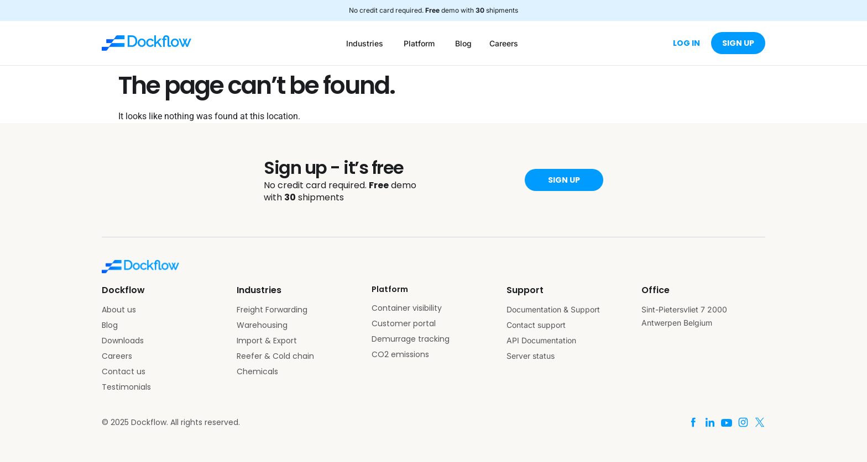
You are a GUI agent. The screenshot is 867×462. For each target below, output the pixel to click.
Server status (530, 355)
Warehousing (262, 325)
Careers (117, 356)
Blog (110, 325)
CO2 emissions (400, 354)
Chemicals (257, 371)
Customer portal (404, 323)
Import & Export (267, 340)
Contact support (536, 325)
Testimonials (126, 386)
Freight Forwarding (272, 309)
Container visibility (407, 308)
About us (119, 309)
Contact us (123, 371)
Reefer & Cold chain (275, 356)
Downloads (123, 340)
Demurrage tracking (411, 338)
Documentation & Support (553, 309)
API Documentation (541, 340)
